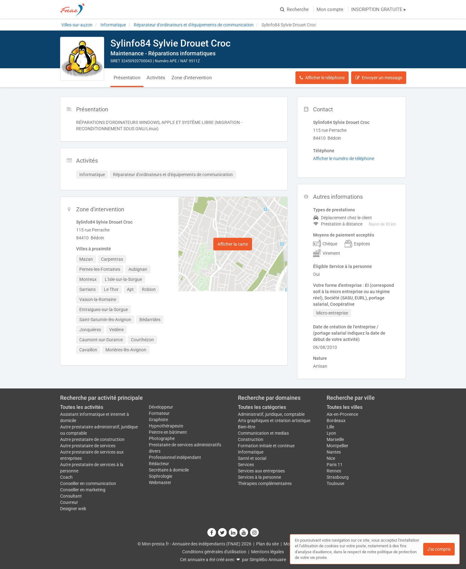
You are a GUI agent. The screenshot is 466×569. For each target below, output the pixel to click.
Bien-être (246, 426)
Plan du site (267, 543)
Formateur (159, 413)
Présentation (127, 78)
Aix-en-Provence (342, 414)
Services (246, 464)
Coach (66, 477)
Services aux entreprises (261, 470)
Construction (250, 439)
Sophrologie (160, 476)
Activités (156, 78)
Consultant (71, 496)
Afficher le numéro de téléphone (343, 158)
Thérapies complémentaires (265, 483)
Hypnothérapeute (166, 425)
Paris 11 (335, 464)
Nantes (334, 452)
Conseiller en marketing (82, 489)
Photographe (162, 438)
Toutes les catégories (262, 407)
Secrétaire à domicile (169, 469)
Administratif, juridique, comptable (271, 414)
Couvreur (69, 502)
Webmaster (160, 482)
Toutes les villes (344, 407)
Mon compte (330, 9)
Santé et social (252, 458)
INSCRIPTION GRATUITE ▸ (378, 9)
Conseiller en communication (88, 483)
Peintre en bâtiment (168, 432)
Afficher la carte (232, 244)
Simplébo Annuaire (268, 559)
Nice (331, 458)
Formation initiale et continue (266, 445)
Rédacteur (159, 463)
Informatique (250, 452)
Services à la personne (259, 477)
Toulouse (335, 483)
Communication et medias (263, 433)
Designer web (73, 508)
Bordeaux (336, 420)
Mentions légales (267, 551)
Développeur (161, 407)
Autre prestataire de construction (92, 439)
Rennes (334, 470)
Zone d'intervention (191, 78)
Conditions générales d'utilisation (214, 551)
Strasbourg (338, 477)
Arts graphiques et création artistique (274, 420)
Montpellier (337, 445)
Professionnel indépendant (175, 457)
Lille (330, 426)
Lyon (331, 433)
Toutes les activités (81, 407)
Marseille (335, 439)
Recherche (294, 9)
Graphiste (158, 419)
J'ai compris (439, 549)
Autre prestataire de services (87, 445)
